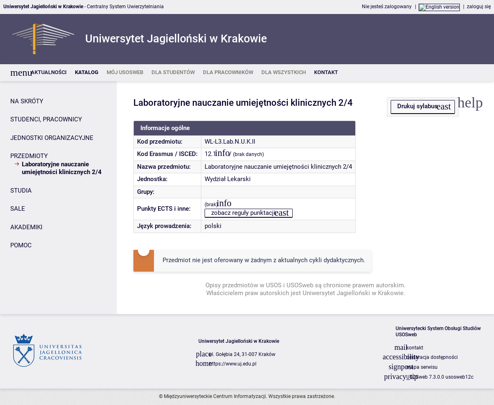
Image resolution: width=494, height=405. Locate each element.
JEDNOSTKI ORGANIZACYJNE (51, 138)
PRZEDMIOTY (29, 156)
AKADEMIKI (26, 227)
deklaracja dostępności (432, 357)
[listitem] (49, 72)
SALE (17, 208)
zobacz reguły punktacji (243, 212)
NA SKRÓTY (26, 101)
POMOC (21, 245)
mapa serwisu (422, 367)
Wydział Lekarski (228, 179)
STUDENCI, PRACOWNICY (46, 119)
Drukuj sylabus (417, 106)
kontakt (414, 348)
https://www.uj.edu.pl (232, 364)
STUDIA (21, 190)
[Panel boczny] (58, 197)
